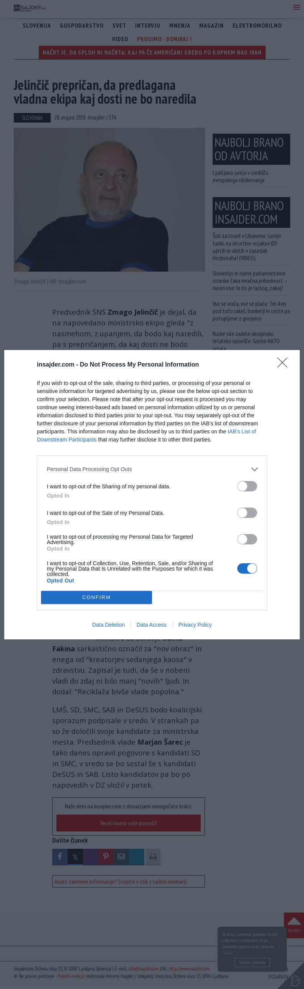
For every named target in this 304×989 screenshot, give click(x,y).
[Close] (285, 365)
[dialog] (152, 494)
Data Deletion (108, 625)
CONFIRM (96, 597)
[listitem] (152, 469)
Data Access (152, 625)
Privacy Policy (195, 625)
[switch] (247, 486)
